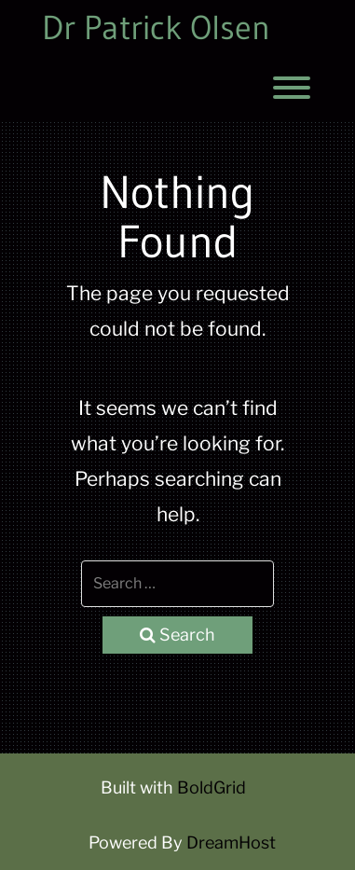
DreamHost (231, 842)
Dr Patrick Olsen (156, 28)
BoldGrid (211, 787)
